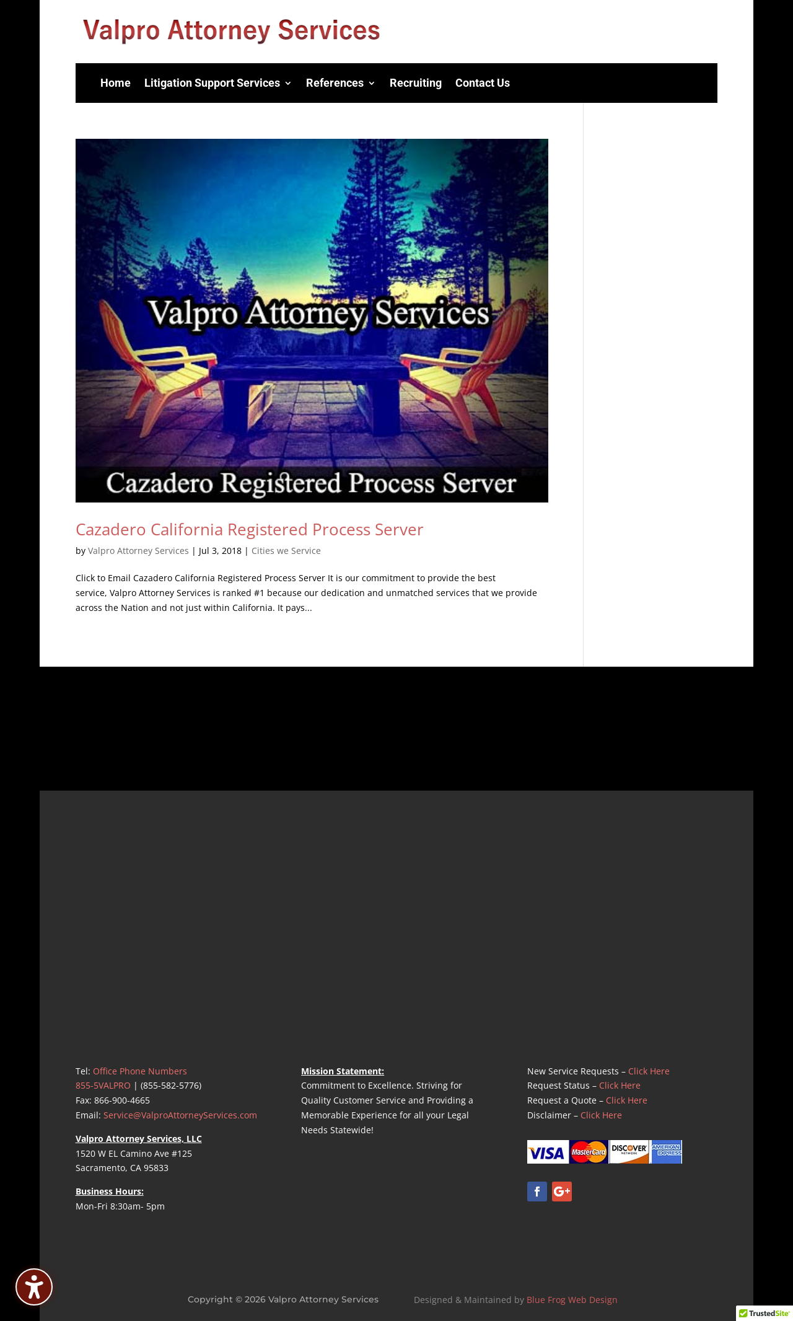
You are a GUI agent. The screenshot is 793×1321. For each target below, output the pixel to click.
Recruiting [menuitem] (416, 82)
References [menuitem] (335, 82)
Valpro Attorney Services (138, 550)
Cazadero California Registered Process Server (250, 529)
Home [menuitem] (115, 82)
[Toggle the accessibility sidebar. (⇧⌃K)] (34, 1287)
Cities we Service (286, 550)
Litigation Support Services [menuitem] (212, 82)
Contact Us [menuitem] (482, 82)
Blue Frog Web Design (572, 1300)
